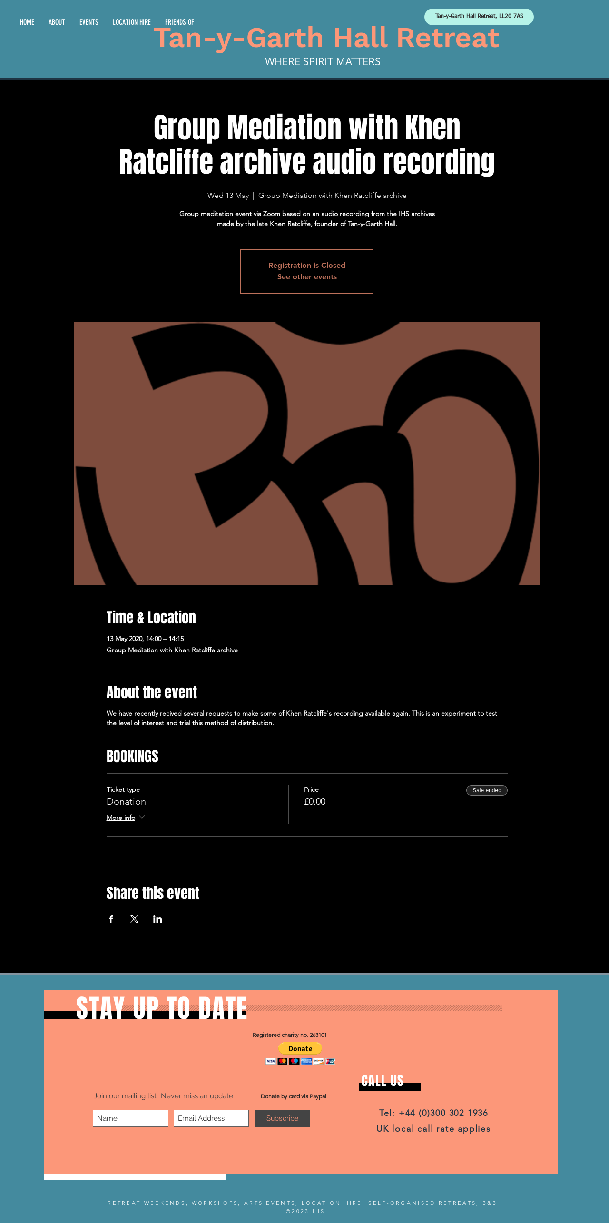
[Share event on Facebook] (111, 919)
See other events (307, 276)
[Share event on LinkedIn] (157, 919)
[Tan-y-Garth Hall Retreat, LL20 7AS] (479, 17)
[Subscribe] (282, 1118)
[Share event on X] (134, 919)
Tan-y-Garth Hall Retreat (326, 37)
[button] (300, 1053)
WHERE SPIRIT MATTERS (323, 61)
